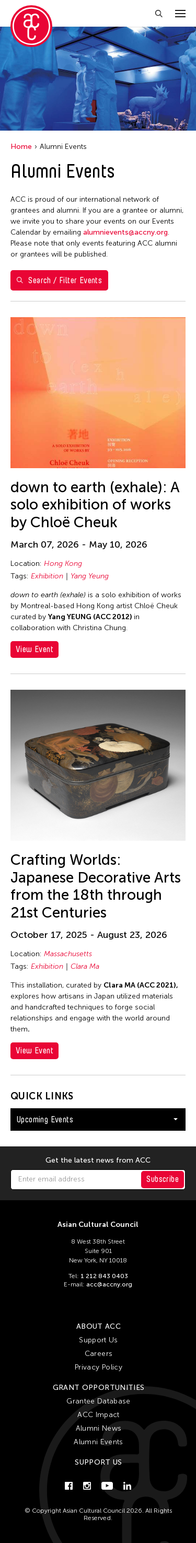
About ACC (98, 1326)
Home (21, 146)
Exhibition (47, 576)
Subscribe (162, 1179)
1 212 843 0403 (104, 1276)
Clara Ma (85, 966)
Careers (98, 1353)
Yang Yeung (90, 576)
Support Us (98, 1340)
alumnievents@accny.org (125, 232)
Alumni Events (98, 1441)
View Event (34, 649)
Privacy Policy (98, 1367)
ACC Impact (98, 1414)
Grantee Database (98, 1401)
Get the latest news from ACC (98, 1160)
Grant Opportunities (99, 1387)
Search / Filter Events (59, 280)
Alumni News (99, 1428)
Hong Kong (63, 563)
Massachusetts (68, 953)
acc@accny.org (109, 1284)
